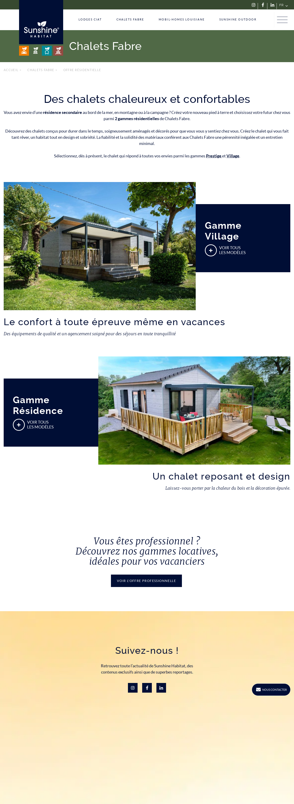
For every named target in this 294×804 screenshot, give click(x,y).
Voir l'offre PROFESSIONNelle (146, 581)
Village (232, 155)
